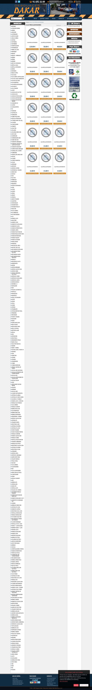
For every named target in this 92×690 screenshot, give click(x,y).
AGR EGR (13, 463)
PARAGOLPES (14, 293)
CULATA (13, 162)
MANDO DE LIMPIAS (16, 509)
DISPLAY (13, 174)
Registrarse (78, 2)
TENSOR (13, 357)
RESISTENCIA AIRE (15, 424)
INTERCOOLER (15, 203)
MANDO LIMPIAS (15, 562)
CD (12, 109)
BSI (12, 668)
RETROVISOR (14, 336)
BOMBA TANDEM (15, 631)
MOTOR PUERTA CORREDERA (18, 622)
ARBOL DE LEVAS (15, 49)
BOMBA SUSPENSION (16, 414)
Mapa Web (15, 678)
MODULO (14, 259)
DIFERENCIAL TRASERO (16, 170)
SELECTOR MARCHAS (16, 344)
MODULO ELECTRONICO (17, 403)
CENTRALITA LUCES (16, 428)
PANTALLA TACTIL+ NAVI (17, 524)
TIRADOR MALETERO (16, 647)
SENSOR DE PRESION (16, 645)
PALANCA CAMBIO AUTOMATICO (15, 651)
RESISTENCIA (14, 338)
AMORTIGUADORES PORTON (18, 549)
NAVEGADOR (14, 286)
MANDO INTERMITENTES (17, 228)
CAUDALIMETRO (15, 107)
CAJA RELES (14, 86)
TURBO (13, 363)
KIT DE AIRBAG (15, 210)
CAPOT (13, 90)
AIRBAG (13, 30)
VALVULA (13, 547)
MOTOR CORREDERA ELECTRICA (16, 273)
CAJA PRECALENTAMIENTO (59, 42)
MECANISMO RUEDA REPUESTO (16, 257)
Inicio (35, 18)
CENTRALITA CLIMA (16, 507)
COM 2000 (14, 134)
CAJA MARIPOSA (15, 82)
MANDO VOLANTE (15, 238)
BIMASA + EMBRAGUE (16, 55)
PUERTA (13, 191)
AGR (12, 480)
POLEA (13, 303)
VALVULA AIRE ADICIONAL (17, 370)
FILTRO (13, 189)
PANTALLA (14, 291)
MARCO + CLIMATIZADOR (17, 526)
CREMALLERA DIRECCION (17, 154)
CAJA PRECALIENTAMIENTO (59, 142)
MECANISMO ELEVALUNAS (17, 249)
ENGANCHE (14, 183)
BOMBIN (13, 61)
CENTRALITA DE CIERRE (17, 589)
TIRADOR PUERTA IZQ (16, 609)
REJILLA (13, 332)
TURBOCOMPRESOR (16, 365)
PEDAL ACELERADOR (16, 297)
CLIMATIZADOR (15, 124)
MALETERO (14, 220)
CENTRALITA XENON (16, 447)
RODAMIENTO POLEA (16, 340)
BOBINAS (14, 545)
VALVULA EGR (14, 375)
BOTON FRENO (15, 603)
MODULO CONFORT (16, 407)
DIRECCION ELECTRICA (16, 472)
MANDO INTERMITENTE (17, 551)
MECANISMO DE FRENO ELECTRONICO (17, 519)
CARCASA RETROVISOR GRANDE (16, 100)
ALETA (13, 656)
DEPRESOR (14, 164)
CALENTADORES (15, 467)
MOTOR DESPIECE (15, 282)
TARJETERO (14, 355)
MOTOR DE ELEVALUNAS (17, 278)
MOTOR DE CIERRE (16, 276)
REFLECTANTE (15, 324)
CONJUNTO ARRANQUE (16, 142)
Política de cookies (17, 684)
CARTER (13, 105)
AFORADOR (14, 451)
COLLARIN (14, 130)
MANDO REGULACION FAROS (18, 234)
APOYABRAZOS (15, 47)
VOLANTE (14, 387)
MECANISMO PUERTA (16, 254)
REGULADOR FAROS (16, 326)
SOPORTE (14, 351)
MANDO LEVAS (15, 533)
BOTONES (14, 637)
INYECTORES (14, 662)
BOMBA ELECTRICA (16, 537)
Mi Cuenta (71, 2)
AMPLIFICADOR (15, 36)
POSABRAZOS (14, 309)
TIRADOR (14, 359)
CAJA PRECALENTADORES (17, 84)
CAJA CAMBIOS (15, 405)
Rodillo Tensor (15, 342)
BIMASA (13, 53)
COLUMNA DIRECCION (16, 132)
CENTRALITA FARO (16, 576)
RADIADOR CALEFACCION (17, 581)
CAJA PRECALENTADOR (32, 142)
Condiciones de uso (17, 681)
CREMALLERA (14, 484)
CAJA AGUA (14, 75)
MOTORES (14, 26)
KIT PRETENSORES (15, 214)
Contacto (61, 18)
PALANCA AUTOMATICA (16, 290)
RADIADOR (14, 319)
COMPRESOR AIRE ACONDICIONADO (15, 555)
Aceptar (76, 685)
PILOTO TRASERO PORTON (17, 432)
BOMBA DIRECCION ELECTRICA (16, 571)
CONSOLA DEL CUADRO (16, 150)
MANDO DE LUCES (15, 226)
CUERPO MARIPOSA (16, 160)
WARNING (14, 389)
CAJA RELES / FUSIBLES (16, 399)
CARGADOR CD (15, 103)
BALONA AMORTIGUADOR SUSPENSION (17, 595)
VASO (13, 382)
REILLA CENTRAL (15, 328)
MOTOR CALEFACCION (16, 418)
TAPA (13, 353)
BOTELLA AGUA (15, 65)
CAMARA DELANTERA (16, 641)
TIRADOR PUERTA (15, 422)
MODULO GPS (14, 579)
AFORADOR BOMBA (16, 28)
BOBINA (13, 57)
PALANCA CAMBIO (15, 605)
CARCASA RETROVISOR (16, 98)
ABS (12, 664)
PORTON (13, 307)
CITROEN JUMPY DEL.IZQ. (17, 120)
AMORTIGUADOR (15, 46)
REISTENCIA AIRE (15, 330)
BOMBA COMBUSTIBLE (16, 560)
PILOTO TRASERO (15, 430)
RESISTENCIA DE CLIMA (17, 578)
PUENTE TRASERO (15, 317)
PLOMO (13, 305)
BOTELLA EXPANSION (16, 67)
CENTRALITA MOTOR (16, 426)
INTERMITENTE (15, 205)
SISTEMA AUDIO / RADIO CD (18, 349)
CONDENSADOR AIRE (16, 138)
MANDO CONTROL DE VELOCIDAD (16, 592)
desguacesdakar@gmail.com (52, 685)
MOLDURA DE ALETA (16, 261)
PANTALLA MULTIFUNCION (17, 439)
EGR (12, 468)
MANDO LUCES (15, 218)
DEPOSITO (14, 166)
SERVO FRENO (15, 654)
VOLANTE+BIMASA (15, 459)
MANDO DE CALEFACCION (17, 601)
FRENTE (13, 195)
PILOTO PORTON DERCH (17, 585)
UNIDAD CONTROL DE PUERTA (16, 367)
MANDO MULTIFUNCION (17, 232)
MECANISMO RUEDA (16, 558)
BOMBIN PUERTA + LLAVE (17, 527)
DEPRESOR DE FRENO (16, 630)
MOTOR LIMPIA (15, 453)
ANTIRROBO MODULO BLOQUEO (16, 492)
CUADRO (13, 158)
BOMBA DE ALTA (15, 628)
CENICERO (14, 111)
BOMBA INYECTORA (16, 660)
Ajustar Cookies (84, 685)
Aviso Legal (15, 679)
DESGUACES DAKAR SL (74, 42)
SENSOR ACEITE (15, 529)
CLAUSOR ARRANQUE (16, 522)
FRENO (13, 193)
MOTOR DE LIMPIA (16, 280)
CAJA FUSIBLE (14, 574)
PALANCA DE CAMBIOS (16, 490)
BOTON (13, 69)
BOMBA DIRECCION (16, 412)
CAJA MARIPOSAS (15, 410)
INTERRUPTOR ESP (16, 207)
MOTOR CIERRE (15, 271)
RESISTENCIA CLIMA (16, 449)
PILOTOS (13, 669)
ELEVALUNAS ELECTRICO (17, 597)
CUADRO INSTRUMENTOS (17, 393)
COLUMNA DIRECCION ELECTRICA (16, 568)
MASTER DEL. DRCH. (16, 245)
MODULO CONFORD (16, 434)
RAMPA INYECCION (16, 322)
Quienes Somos (44, 18)
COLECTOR (14, 128)
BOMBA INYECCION (16, 409)
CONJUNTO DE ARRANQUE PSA (17, 500)
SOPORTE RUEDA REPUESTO (18, 613)
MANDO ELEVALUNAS (16, 531)
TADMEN (13, 503)
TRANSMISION (15, 361)
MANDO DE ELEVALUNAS (17, 224)
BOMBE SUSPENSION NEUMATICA (16, 617)
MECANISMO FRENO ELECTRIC (16, 251)
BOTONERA (14, 71)
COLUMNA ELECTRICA (16, 539)
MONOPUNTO (14, 263)
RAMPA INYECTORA (16, 457)
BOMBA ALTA (14, 482)
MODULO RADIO (15, 643)
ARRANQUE (14, 51)
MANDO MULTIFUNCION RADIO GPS (17, 495)
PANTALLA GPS (15, 488)
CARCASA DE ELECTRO (16, 92)
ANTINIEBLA (14, 42)
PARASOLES (14, 295)
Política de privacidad (18, 683)
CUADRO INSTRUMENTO (17, 583)
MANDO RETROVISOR (16, 236)
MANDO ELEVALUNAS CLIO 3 (18, 498)
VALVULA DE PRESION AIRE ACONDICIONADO (17, 372)
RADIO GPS (14, 486)
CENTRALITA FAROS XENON (17, 397)
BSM (13, 666)
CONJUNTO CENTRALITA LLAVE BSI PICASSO (17, 144)
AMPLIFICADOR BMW (16, 541)
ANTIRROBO (14, 44)
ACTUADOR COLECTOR (16, 517)
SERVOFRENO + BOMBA (17, 416)
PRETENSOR (14, 315)
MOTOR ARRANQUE (16, 267)
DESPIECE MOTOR (15, 168)
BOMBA (13, 59)
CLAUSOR (14, 122)
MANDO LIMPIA (15, 230)
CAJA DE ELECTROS (16, 80)
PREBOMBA (14, 313)
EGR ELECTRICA (15, 565)
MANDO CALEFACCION (16, 436)
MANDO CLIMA (15, 222)
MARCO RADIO (15, 241)
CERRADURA (14, 114)
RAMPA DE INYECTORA (16, 607)
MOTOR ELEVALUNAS (16, 535)
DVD (13, 176)
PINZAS (13, 301)
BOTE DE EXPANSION (16, 63)
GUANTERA (14, 201)
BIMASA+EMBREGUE (16, 564)
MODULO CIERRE (15, 438)
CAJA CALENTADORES (16, 470)
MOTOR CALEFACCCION (17, 269)
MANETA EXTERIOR (16, 239)
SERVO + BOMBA (15, 348)
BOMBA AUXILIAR (15, 611)
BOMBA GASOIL (15, 615)
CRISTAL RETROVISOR (16, 118)
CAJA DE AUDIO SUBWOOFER (18, 78)
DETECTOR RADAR (15, 543)
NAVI (13, 288)
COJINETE (14, 126)
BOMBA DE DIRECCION (16, 505)
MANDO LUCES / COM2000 (17, 401)
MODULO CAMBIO (15, 649)
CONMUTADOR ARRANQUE (17, 149)
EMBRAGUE (14, 180)
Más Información (64, 681)
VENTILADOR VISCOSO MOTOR (16, 385)
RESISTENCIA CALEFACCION (17, 445)
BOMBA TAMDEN (15, 599)
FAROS (13, 476)
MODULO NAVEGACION (16, 515)
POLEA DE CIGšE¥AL (16, 633)
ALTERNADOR (14, 34)
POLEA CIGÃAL (15, 461)
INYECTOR (14, 209)
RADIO (13, 320)
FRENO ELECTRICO (16, 553)
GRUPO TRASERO (15, 199)
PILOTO (13, 299)
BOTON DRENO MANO (16, 620)
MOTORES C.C (14, 284)
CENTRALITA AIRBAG (16, 395)
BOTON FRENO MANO (16, 639)
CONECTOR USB (15, 140)
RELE (13, 334)
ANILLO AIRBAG (15, 38)
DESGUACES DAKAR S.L (73, 18)
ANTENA (13, 40)
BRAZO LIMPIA (15, 73)
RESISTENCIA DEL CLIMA (17, 511)
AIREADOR (14, 32)
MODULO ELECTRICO (16, 443)
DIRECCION (14, 172)
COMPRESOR (14, 136)
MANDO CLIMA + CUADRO (17, 587)
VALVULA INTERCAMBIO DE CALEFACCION (17, 377)
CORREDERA (14, 152)
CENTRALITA (14, 113)
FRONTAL (14, 197)
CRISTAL (13, 156)
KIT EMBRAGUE (15, 212)
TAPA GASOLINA (15, 626)
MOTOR (13, 265)
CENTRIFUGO (14, 635)
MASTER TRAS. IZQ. (16, 247)
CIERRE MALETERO (16, 116)
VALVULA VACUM (15, 380)
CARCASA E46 (15, 94)
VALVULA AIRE (15, 391)
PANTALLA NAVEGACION (17, 513)
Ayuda (53, 18)
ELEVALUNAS (14, 658)
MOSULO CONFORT (16, 478)
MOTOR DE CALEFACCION (17, 624)
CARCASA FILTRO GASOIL (17, 96)
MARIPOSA (14, 243)
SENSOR (13, 346)
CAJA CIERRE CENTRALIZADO (18, 77)
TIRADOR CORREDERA (16, 441)
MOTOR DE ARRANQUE (16, 455)
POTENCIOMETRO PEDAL (17, 311)
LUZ (12, 216)
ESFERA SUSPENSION (16, 185)
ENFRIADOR (14, 181)
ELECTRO (14, 178)
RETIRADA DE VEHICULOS (74, 41)
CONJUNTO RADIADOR (16, 147)
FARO (13, 187)
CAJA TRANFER (15, 88)
